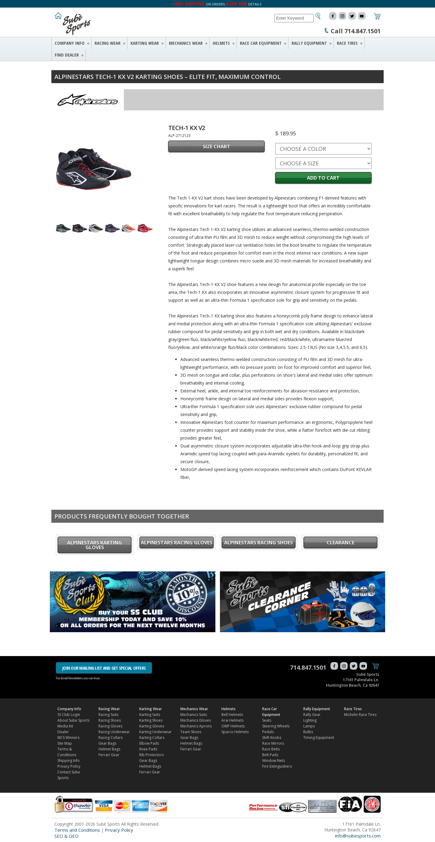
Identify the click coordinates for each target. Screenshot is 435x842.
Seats (266, 720)
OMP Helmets (233, 726)
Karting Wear (144, 43)
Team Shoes (190, 731)
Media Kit (65, 726)
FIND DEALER (67, 55)
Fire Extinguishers (277, 766)
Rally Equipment (309, 43)
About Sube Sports (73, 720)
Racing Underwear (114, 731)
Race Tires (347, 43)
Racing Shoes (109, 720)
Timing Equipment (318, 737)
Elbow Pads (149, 743)
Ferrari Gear (108, 754)
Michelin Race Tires (360, 714)
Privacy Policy (68, 766)
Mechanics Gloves (195, 720)
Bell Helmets (232, 714)
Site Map (64, 743)
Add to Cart (323, 177)
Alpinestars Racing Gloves (176, 542)
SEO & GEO (66, 836)
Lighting (310, 720)
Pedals (268, 731)
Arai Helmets (232, 720)
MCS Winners (68, 737)
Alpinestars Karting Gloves (94, 545)
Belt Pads (270, 754)
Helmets (221, 43)
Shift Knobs (271, 737)
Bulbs (308, 731)
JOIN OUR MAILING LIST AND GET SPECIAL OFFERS (104, 668)
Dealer (63, 731)
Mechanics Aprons (196, 726)
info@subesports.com (358, 836)
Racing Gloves (110, 726)
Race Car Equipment (261, 43)
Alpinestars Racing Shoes (258, 542)
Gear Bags (107, 743)
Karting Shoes (151, 720)
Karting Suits (149, 714)
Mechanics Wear (186, 43)
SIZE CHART (216, 146)
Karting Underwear (155, 731)
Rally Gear (312, 714)
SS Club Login (68, 714)
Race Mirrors (273, 743)
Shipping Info (68, 760)
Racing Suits (108, 714)
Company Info (70, 43)
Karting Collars (151, 737)
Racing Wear (108, 43)
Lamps (309, 726)
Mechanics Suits (193, 714)
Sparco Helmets (235, 731)
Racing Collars (110, 737)
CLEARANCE (340, 542)
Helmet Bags (109, 749)
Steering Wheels (275, 726)
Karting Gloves (151, 726)
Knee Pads (148, 749)
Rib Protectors (151, 754)
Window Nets (273, 760)
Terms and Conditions (77, 830)
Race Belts (271, 749)
